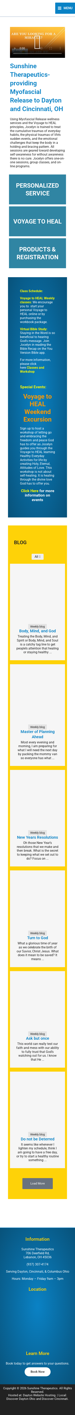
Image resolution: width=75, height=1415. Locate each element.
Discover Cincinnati (55, 1399)
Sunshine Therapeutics (42, 1388)
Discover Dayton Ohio (20, 1399)
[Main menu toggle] (65, 8)
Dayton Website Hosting (39, 1395)
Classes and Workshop (32, 369)
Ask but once (37, 1038)
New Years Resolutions (37, 837)
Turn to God (37, 937)
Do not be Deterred (37, 1139)
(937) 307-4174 (37, 1264)
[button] (37, 42)
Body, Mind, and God (37, 631)
